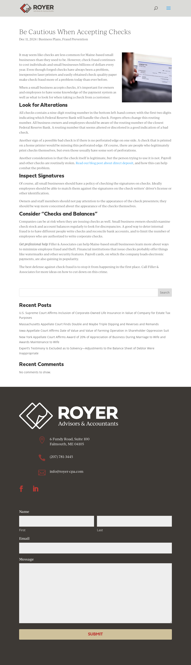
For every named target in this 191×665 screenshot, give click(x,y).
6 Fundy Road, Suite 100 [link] (69, 439)
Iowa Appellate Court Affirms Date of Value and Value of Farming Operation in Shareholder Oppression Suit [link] (94, 330)
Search (165, 292)
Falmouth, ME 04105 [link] (67, 444)
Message (26, 559)
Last (100, 530)
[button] (168, 11)
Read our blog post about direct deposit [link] (104, 163)
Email (24, 538)
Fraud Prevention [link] (75, 39)
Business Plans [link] (50, 39)
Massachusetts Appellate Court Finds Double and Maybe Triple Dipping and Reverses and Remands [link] (89, 324)
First (22, 530)
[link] (37, 8)
